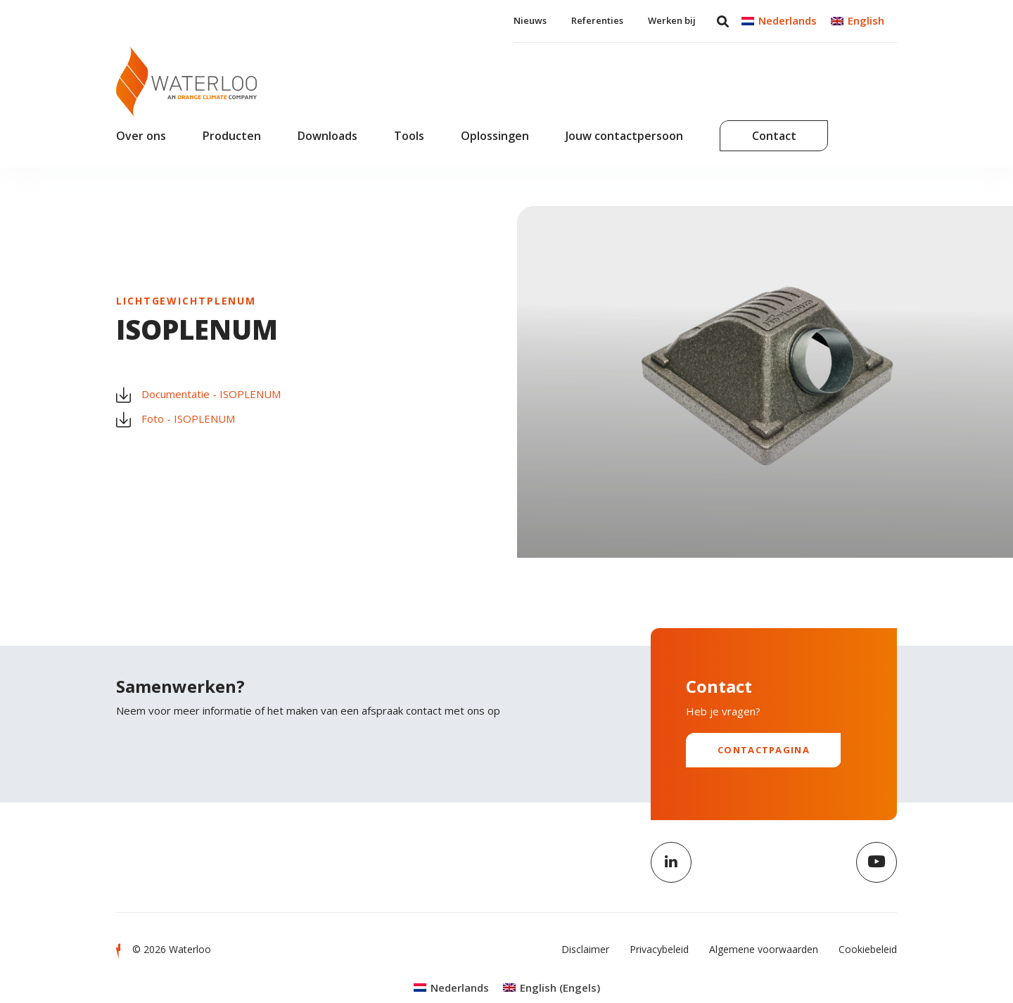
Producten (232, 135)
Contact (774, 135)
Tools (409, 135)
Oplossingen (495, 135)
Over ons (141, 135)
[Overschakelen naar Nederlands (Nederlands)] (451, 987)
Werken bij (672, 20)
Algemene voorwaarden (763, 949)
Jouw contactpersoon (624, 135)
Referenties (597, 20)
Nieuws (530, 20)
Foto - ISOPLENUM (175, 419)
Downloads (327, 135)
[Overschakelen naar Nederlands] (779, 20)
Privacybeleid (659, 949)
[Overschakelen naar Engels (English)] (551, 987)
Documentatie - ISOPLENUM (198, 394)
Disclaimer (585, 949)
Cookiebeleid (868, 949)
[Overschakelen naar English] (857, 20)
